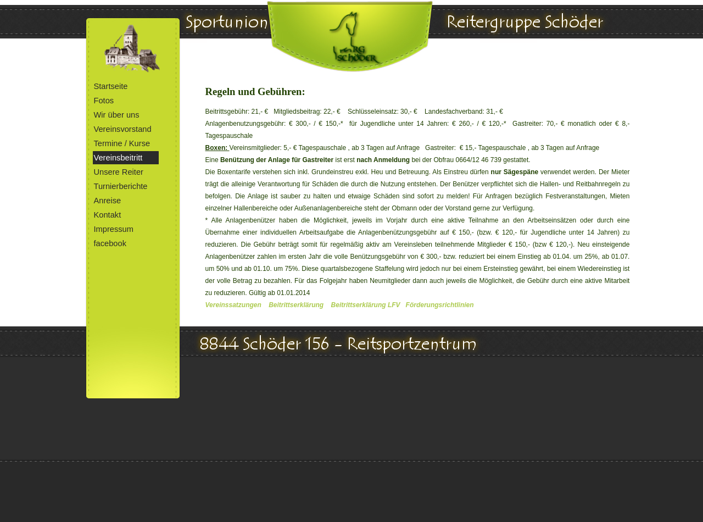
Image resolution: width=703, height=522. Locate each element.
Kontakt (107, 214)
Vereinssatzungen (233, 305)
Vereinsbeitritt (118, 157)
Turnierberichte (121, 186)
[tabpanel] (417, 207)
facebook (110, 243)
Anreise (107, 200)
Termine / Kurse (122, 143)
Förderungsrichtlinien (440, 305)
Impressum (113, 229)
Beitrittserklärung (296, 305)
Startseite (111, 86)
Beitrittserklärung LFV (365, 305)
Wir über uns (117, 114)
